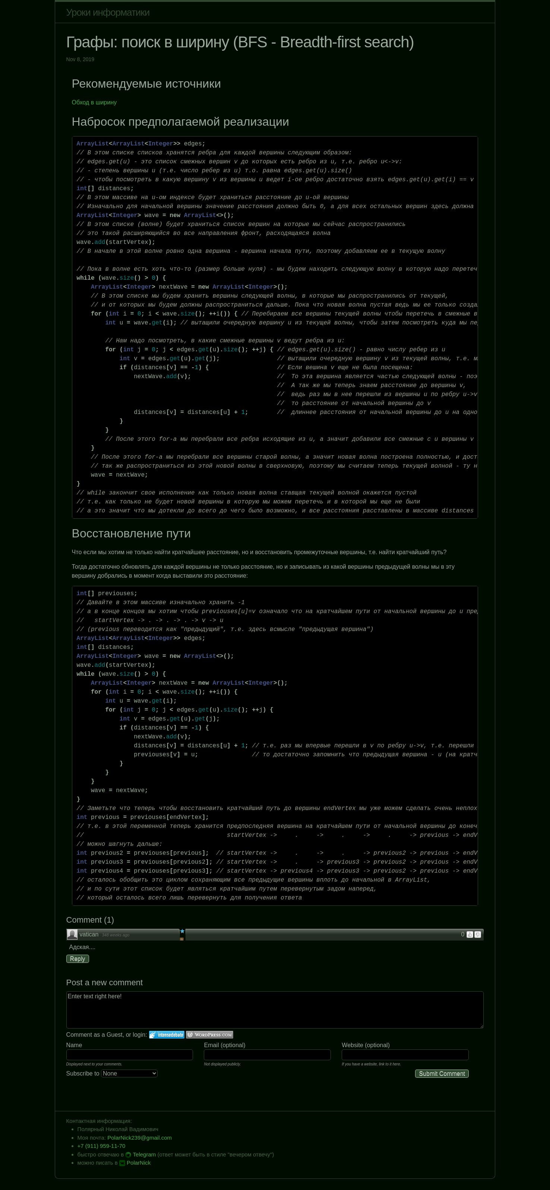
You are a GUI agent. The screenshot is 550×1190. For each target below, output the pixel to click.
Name (74, 1045)
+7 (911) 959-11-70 (102, 1146)
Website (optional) (366, 1045)
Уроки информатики (108, 12)
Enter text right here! (275, 1010)
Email (211, 1045)
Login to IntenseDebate (166, 1035)
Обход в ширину (94, 102)
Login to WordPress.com (209, 1035)
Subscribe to (112, 1073)
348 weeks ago (115, 935)
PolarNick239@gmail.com (139, 1137)
